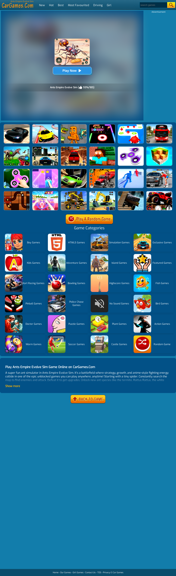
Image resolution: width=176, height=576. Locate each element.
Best (61, 5)
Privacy (106, 572)
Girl (109, 5)
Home (55, 572)
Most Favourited (78, 5)
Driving (98, 5)
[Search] (153, 5)
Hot (51, 5)
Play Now (72, 70)
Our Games (65, 572)
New (42, 5)
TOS (99, 572)
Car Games (118, 572)
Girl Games (78, 572)
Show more (12, 386)
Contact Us (90, 572)
